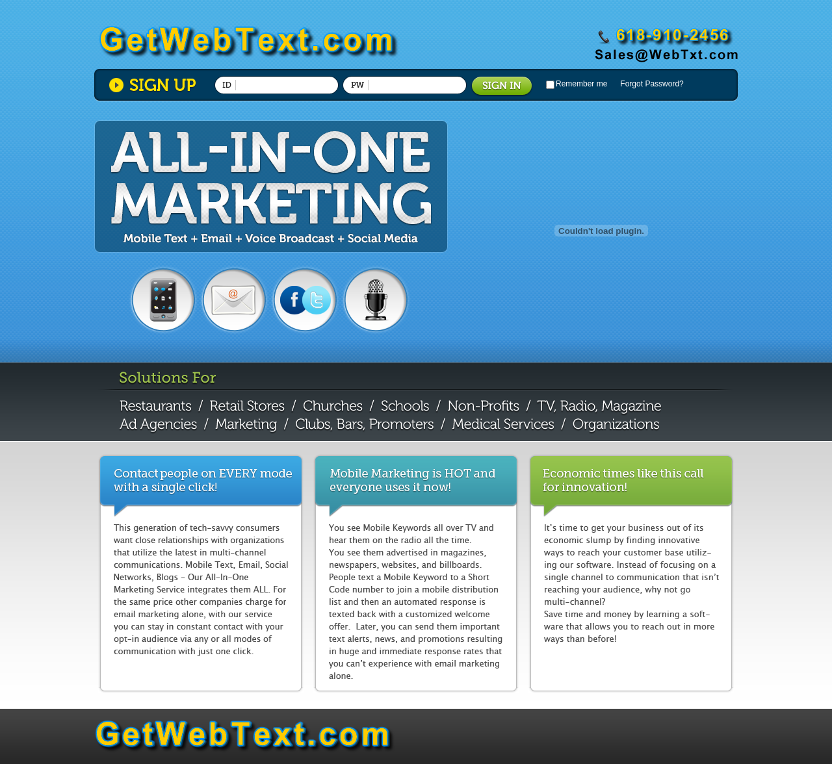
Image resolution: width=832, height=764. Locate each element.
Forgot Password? (651, 83)
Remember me (581, 83)
